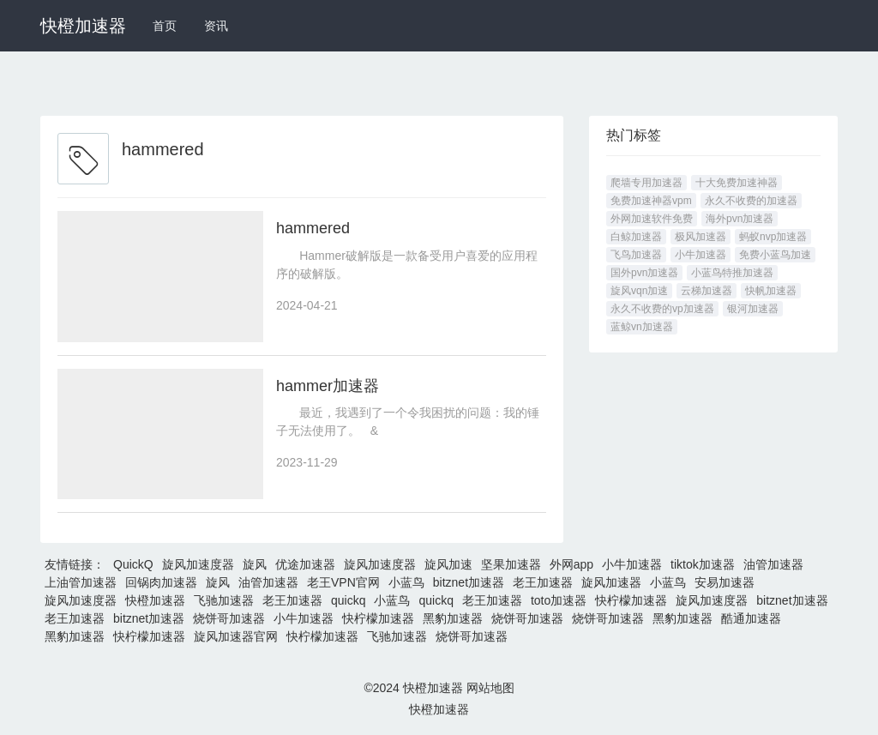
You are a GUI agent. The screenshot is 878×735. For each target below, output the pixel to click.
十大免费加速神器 (736, 183)
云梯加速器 (706, 291)
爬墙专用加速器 (646, 183)
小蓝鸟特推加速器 (732, 273)
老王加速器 (543, 583)
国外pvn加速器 (644, 273)
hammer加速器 (327, 386)
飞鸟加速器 (636, 255)
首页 (165, 26)
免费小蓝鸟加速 (775, 255)
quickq (348, 601)
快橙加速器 (83, 25)
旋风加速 (448, 565)
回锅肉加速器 (161, 583)
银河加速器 (753, 309)
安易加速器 (725, 583)
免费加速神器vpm (651, 201)
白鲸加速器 (636, 237)
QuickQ (133, 565)
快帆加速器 (771, 291)
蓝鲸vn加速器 (641, 327)
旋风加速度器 (198, 565)
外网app (571, 565)
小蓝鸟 (406, 583)
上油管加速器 (81, 583)
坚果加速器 (511, 565)
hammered (313, 228)
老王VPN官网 (343, 583)
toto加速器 (558, 601)
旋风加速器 (611, 583)
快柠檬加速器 (631, 601)
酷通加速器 (751, 619)
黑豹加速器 (453, 619)
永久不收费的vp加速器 (662, 309)
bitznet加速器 (468, 583)
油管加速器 (773, 565)
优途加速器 (305, 565)
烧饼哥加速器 (229, 619)
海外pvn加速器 (739, 219)
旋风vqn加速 (639, 291)
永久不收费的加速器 (751, 201)
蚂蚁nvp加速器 (773, 237)
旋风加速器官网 (236, 637)
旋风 (255, 565)
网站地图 (490, 689)
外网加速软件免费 (651, 219)
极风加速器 (700, 237)
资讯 (216, 26)
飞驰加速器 (224, 601)
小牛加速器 (700, 255)
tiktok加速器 (703, 565)
